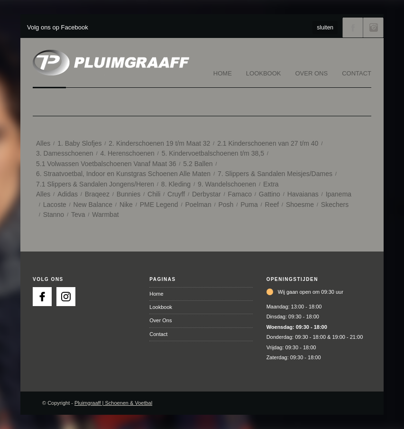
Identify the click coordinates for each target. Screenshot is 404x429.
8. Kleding (176, 184)
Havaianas (303, 194)
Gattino (269, 194)
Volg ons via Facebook (353, 27)
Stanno (53, 214)
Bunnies (129, 194)
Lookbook (263, 73)
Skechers (335, 204)
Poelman (198, 204)
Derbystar (206, 194)
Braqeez (97, 194)
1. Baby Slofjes (79, 143)
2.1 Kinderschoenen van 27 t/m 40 (267, 143)
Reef (272, 204)
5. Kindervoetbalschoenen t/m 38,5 (213, 153)
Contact (356, 73)
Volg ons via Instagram (373, 27)
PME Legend (159, 204)
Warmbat (105, 214)
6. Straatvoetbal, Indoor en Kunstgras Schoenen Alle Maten (123, 173)
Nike (126, 204)
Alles (43, 143)
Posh (225, 204)
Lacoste (54, 204)
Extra (271, 184)
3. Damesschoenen (64, 153)
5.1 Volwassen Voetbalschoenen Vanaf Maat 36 (106, 164)
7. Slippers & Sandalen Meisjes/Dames (275, 173)
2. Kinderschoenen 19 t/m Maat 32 (159, 143)
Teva (78, 214)
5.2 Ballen (197, 164)
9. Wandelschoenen (227, 184)
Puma (249, 204)
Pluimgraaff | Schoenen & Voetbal (113, 403)
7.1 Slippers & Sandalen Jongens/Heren (95, 184)
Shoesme (300, 204)
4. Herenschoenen (127, 153)
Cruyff (176, 194)
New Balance (93, 204)
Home (222, 73)
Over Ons (311, 73)
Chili (153, 194)
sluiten (325, 27)
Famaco (240, 194)
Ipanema (338, 194)
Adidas (67, 194)
